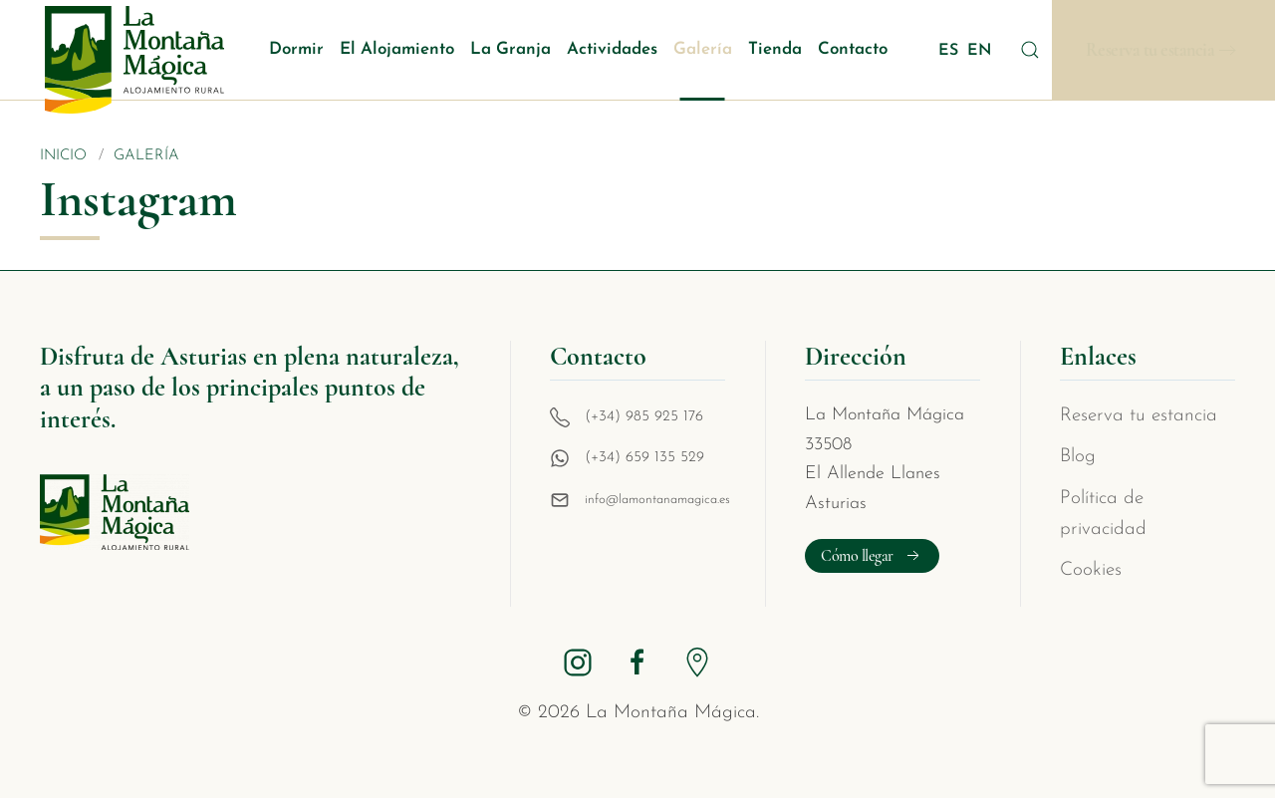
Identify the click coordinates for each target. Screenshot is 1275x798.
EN (979, 51)
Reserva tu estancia (1150, 50)
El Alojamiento (397, 49)
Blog (1078, 456)
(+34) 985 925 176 (644, 416)
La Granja (510, 49)
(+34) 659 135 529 (644, 457)
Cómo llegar (872, 556)
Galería (702, 49)
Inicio (63, 155)
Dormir (296, 49)
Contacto (853, 49)
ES (950, 51)
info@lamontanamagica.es (657, 499)
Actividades (612, 49)
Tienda (775, 49)
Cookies (1091, 570)
